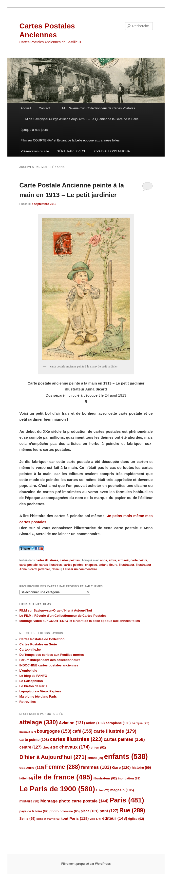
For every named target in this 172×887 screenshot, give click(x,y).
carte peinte (139, 560)
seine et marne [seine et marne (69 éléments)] (48, 818)
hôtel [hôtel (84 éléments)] (26, 778)
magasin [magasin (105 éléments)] (122, 790)
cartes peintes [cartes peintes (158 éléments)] (124, 739)
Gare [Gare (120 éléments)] (121, 767)
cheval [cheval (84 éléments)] (50, 747)
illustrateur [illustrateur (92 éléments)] (105, 778)
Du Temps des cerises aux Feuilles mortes (51, 655)
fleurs (113, 565)
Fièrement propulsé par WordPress (86, 863)
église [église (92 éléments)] (136, 818)
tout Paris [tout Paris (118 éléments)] (75, 818)
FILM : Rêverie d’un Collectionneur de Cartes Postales (96, 108)
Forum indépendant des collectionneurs (49, 660)
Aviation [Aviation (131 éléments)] (72, 723)
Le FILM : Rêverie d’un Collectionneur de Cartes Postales (62, 615)
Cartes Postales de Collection (41, 639)
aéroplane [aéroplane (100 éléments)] (118, 723)
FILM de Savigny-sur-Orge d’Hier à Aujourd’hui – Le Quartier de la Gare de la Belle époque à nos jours (80, 124)
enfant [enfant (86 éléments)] (95, 758)
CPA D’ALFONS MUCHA (112, 151)
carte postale (28, 565)
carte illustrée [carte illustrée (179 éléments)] (115, 731)
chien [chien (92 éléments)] (98, 747)
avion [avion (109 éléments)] (95, 723)
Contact (44, 108)
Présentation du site (35, 151)
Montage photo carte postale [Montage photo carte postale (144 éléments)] (74, 801)
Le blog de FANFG (33, 676)
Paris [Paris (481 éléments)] (127, 800)
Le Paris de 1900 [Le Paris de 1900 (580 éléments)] (57, 789)
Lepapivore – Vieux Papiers (40, 691)
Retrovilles (27, 702)
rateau (56, 569)
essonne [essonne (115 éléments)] (31, 767)
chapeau (91, 565)
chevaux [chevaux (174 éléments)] (74, 747)
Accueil (26, 108)
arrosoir (123, 560)
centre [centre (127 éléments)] (30, 747)
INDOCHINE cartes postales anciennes (48, 665)
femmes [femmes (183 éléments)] (96, 767)
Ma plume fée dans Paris (38, 696)
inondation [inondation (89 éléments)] (129, 778)
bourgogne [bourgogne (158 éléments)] (54, 731)
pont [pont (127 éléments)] (108, 811)
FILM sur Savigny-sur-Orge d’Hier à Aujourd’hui (55, 610)
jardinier (44, 569)
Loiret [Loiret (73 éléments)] (102, 790)
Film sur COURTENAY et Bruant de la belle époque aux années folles (70, 140)
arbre (112, 560)
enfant (103, 565)
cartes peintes (70, 560)
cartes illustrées (47, 560)
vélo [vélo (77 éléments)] (95, 818)
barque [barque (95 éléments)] (140, 723)
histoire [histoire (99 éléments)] (141, 768)
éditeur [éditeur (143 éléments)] (114, 818)
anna (103, 560)
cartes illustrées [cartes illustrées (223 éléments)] (76, 739)
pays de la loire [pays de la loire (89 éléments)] (33, 811)
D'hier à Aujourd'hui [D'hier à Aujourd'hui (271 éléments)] (52, 757)
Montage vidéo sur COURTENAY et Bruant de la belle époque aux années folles (79, 621)
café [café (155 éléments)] (82, 731)
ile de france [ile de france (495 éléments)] (63, 777)
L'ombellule (28, 670)
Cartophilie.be (30, 649)
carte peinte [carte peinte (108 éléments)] (34, 740)
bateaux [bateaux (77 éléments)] (27, 731)
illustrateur (126, 565)
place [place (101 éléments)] (89, 811)
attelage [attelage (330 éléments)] (38, 722)
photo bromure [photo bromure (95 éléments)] (65, 811)
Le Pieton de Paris (33, 686)
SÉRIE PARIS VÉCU (71, 151)
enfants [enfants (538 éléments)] (126, 756)
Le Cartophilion (31, 681)
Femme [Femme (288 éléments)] (62, 767)
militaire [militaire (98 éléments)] (29, 801)
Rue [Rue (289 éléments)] (132, 810)
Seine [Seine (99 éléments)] (27, 818)
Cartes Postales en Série (38, 644)
